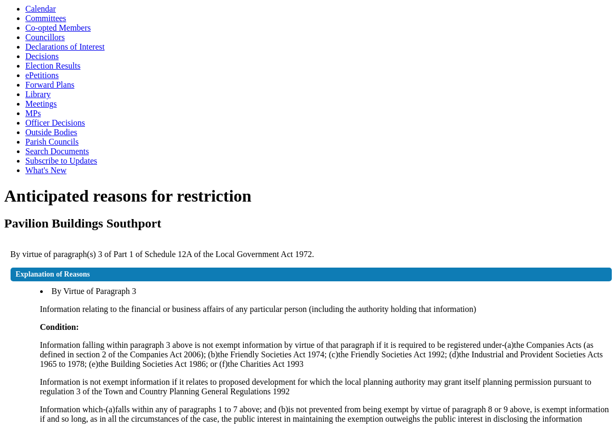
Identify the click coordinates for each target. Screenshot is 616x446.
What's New (46, 170)
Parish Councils (52, 141)
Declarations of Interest (65, 46)
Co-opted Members (58, 27)
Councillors (45, 37)
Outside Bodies (51, 132)
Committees (45, 18)
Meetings (41, 103)
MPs (33, 113)
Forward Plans (49, 84)
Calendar (40, 8)
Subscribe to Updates (61, 160)
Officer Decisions (55, 122)
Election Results (52, 65)
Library (38, 94)
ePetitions (42, 75)
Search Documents (57, 151)
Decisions (42, 56)
